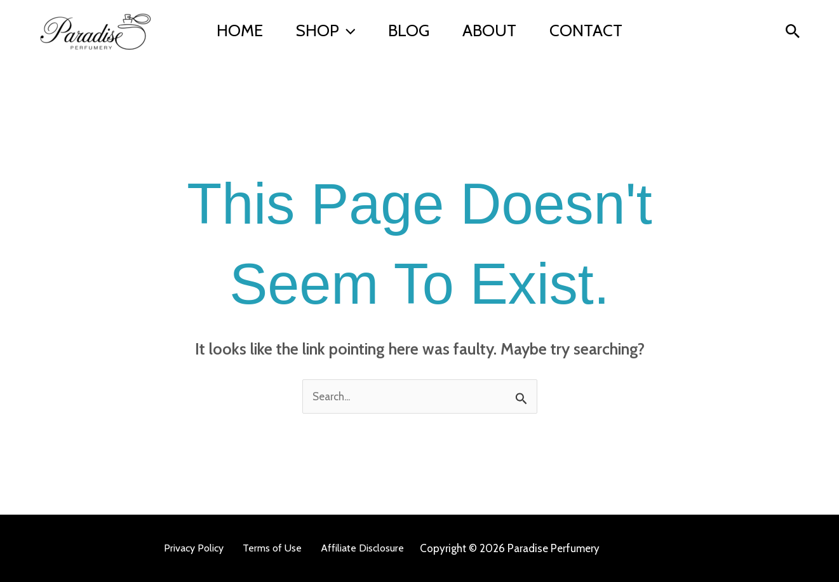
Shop (326, 30)
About (489, 30)
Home (240, 30)
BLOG (408, 30)
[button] (347, 30)
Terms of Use (272, 548)
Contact (585, 30)
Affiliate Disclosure (362, 548)
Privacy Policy (194, 548)
